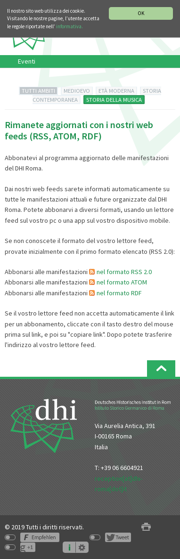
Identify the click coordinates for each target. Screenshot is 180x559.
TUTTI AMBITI (38, 90)
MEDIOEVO (77, 90)
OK (141, 13)
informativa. (69, 26)
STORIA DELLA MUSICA (114, 99)
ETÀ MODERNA (116, 90)
